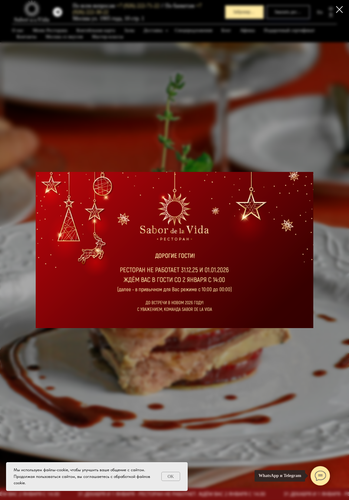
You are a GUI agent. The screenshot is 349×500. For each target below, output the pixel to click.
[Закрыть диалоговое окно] (339, 9)
